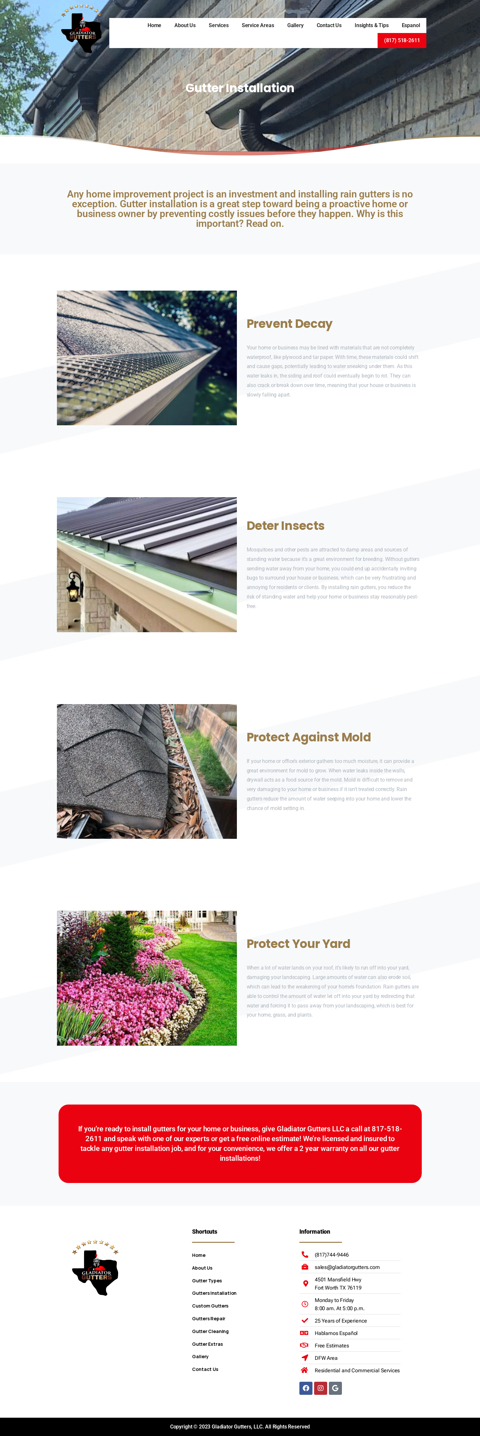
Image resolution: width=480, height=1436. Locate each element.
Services (219, 25)
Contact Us (329, 25)
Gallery (295, 25)
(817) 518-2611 (402, 40)
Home (154, 25)
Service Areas (258, 25)
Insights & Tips (372, 25)
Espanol (411, 25)
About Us (185, 25)
